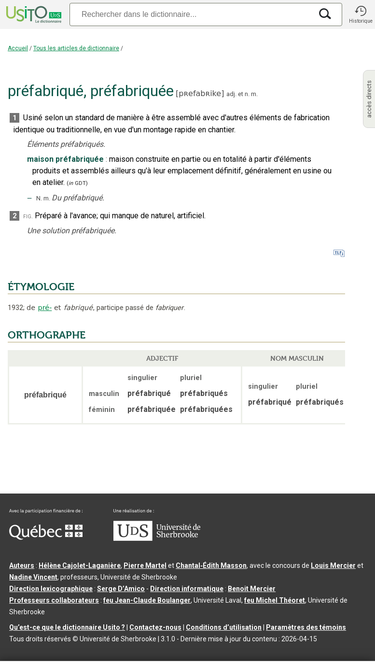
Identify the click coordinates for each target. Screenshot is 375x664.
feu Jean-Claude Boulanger (147, 600)
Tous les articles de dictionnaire (76, 48)
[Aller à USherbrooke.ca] (156, 538)
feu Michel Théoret (274, 600)
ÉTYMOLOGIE (41, 287)
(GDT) (77, 183)
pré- (45, 307)
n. (247, 94)
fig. (28, 216)
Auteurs (21, 565)
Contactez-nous (155, 627)
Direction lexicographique (51, 589)
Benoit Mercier (252, 589)
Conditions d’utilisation (224, 627)
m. (254, 94)
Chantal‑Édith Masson (211, 565)
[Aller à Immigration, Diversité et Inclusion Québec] (46, 537)
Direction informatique (186, 589)
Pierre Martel (145, 565)
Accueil (18, 48)
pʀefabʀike (200, 93)
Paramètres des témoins (306, 627)
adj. (231, 94)
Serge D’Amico (121, 589)
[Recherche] (191, 14)
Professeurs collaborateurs (54, 600)
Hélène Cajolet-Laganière (80, 565)
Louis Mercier (333, 565)
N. (39, 198)
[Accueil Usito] (33, 14)
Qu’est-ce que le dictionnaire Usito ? (67, 627)
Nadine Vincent (33, 577)
